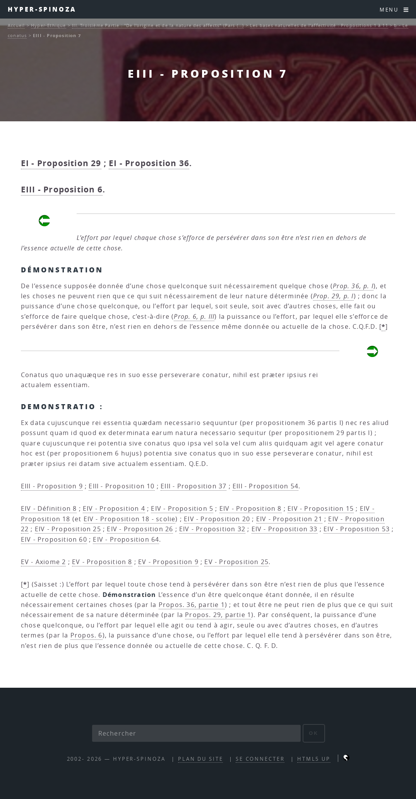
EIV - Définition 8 (49, 508)
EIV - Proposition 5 (182, 508)
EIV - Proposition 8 (250, 508)
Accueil (16, 25)
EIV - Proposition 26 (140, 529)
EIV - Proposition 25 (68, 529)
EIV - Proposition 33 (285, 529)
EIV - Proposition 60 (54, 539)
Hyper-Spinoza (42, 9)
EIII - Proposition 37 (193, 486)
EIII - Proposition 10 (121, 486)
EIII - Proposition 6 (62, 189)
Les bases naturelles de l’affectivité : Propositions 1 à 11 (319, 25)
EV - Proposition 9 (168, 562)
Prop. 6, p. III (194, 316)
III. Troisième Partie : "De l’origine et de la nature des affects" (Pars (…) (158, 25)
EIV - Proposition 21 (289, 519)
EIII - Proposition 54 (265, 486)
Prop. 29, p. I (333, 296)
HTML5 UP (313, 759)
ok (313, 733)
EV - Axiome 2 (43, 562)
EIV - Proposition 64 (126, 539)
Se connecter (260, 759)
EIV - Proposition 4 (114, 508)
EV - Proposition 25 (236, 562)
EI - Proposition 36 (149, 163)
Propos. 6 (86, 635)
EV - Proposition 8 (102, 562)
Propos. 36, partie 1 (192, 604)
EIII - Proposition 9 (52, 486)
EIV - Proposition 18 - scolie (130, 519)
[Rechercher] (196, 733)
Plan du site (200, 759)
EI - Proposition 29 (61, 163)
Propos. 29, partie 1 (218, 614)
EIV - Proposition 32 (212, 529)
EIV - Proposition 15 (321, 508)
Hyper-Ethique (48, 25)
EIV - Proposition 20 (217, 519)
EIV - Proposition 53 (357, 529)
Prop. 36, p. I (353, 286)
